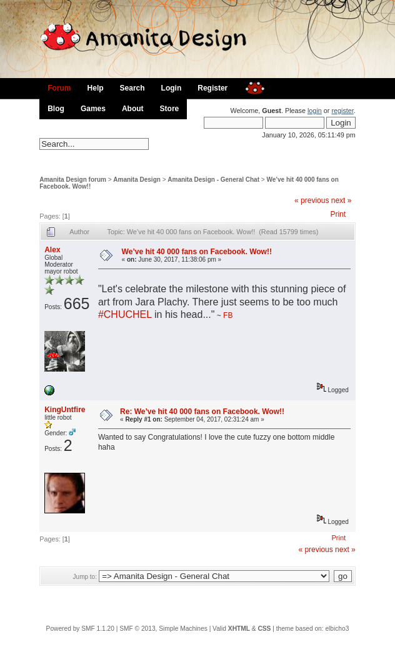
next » (341, 200)
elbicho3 (337, 628)
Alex (52, 249)
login (315, 110)
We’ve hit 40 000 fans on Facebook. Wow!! (197, 251)
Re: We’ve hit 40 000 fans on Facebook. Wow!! (202, 411)
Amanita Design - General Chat (213, 179)
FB (227, 315)
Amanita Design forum (72, 179)
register (342, 110)
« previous (311, 200)
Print (338, 214)
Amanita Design (137, 179)
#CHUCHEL (125, 314)
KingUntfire (64, 409)
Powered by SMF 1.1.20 (80, 628)
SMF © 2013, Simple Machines (163, 628)
